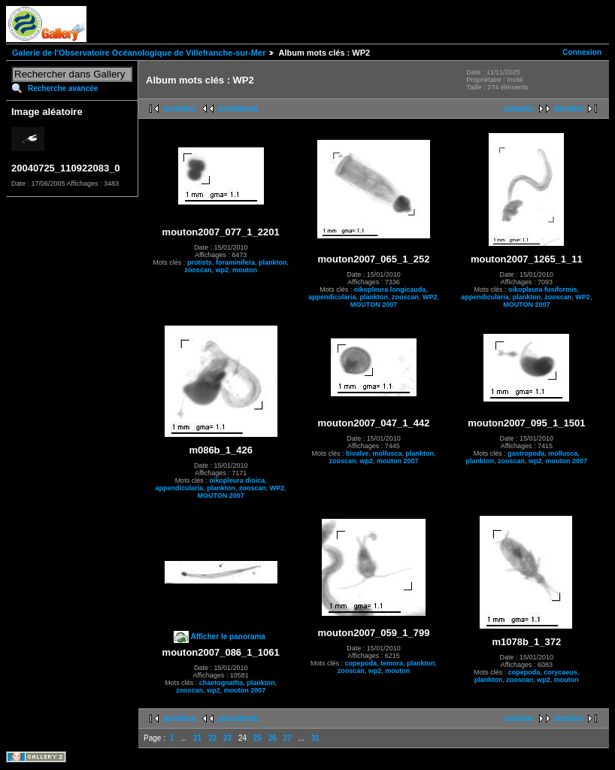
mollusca (387, 453)
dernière (568, 109)
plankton (273, 262)
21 (197, 738)
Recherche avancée (63, 88)
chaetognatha (221, 683)
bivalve (357, 453)
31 (315, 738)
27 (287, 738)
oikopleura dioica (237, 480)
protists (199, 262)
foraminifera (235, 262)
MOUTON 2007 (373, 304)
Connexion (581, 52)
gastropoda (525, 453)
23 (227, 738)
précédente (238, 109)
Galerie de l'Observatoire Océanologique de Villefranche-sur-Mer (138, 52)
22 (212, 738)
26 (272, 738)
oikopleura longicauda (390, 289)
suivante (518, 109)
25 (257, 738)
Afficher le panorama (227, 636)
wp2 (222, 270)
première (179, 109)
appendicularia (332, 297)
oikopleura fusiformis (542, 289)
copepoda (360, 663)
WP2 (430, 297)
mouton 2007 (398, 461)
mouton (244, 270)
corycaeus (560, 672)
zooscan (197, 270)
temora (391, 663)
